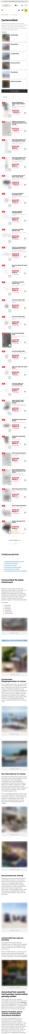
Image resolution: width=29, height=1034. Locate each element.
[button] (26, 5)
